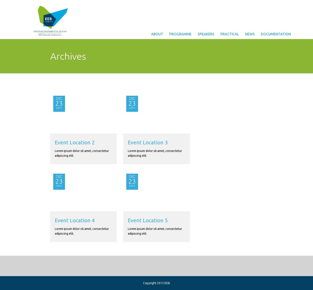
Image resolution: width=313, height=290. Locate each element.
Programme (180, 34)
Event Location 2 (75, 142)
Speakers (206, 34)
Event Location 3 (148, 142)
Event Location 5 (148, 220)
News (250, 34)
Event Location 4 (75, 220)
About (157, 34)
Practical (229, 34)
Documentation (276, 34)
